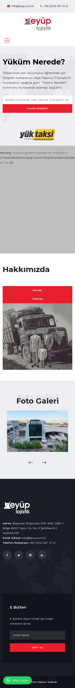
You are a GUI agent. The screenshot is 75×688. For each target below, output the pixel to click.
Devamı (37, 290)
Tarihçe (37, 299)
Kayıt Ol (37, 647)
